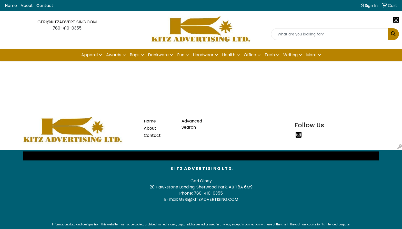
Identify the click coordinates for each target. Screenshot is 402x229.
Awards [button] (113, 55)
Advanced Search (192, 124)
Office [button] (250, 55)
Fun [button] (180, 55)
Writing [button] (290, 55)
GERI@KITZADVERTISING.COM (67, 22)
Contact (44, 5)
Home (11, 5)
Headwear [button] (203, 55)
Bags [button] (134, 55)
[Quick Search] (329, 34)
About (27, 5)
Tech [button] (270, 55)
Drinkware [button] (158, 55)
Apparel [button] (89, 55)
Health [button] (228, 55)
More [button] (311, 55)
